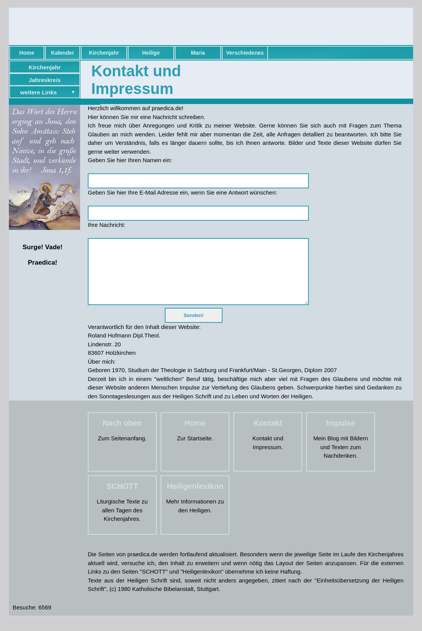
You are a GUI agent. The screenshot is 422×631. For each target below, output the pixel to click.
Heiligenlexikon (195, 497)
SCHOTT (122, 497)
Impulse (340, 434)
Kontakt (267, 434)
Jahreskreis (44, 80)
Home (26, 53)
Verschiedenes (245, 53)
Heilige (151, 53)
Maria (198, 53)
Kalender (62, 53)
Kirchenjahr (104, 53)
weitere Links (38, 92)
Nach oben (122, 434)
